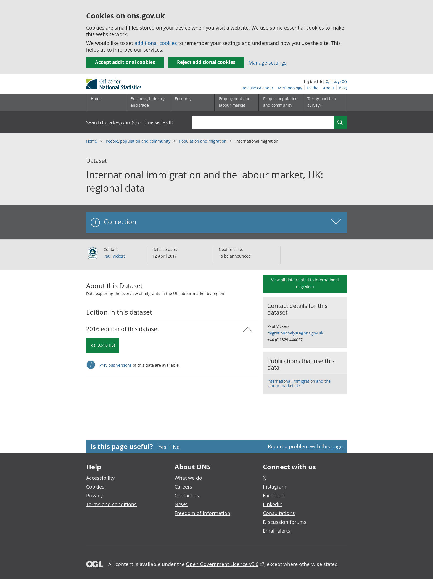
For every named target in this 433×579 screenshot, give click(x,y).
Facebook (274, 495)
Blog (343, 87)
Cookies (95, 486)
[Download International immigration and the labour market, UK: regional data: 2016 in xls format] (102, 345)
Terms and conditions (111, 504)
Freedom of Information (202, 513)
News (181, 504)
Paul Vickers (115, 256)
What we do (188, 478)
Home (96, 98)
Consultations (279, 513)
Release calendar (257, 87)
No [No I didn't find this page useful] (176, 447)
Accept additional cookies (125, 62)
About (328, 87)
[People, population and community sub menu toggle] (280, 102)
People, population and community (138, 141)
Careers (183, 486)
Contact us (187, 495)
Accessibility (100, 478)
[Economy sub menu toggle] (192, 102)
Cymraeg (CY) (336, 81)
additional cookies (155, 43)
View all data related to (305, 283)
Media (312, 87)
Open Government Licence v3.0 (222, 564)
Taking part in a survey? (321, 102)
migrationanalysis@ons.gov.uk (295, 333)
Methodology (290, 87)
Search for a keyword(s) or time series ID (129, 122)
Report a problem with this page (305, 446)
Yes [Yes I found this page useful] (162, 447)
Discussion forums (285, 522)
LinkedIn (272, 504)
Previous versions (116, 365)
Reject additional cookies (206, 62)
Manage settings (268, 62)
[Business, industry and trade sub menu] (148, 102)
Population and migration (203, 141)
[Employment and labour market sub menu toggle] (236, 102)
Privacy (94, 495)
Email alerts (276, 530)
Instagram (274, 486)
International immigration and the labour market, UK (299, 383)
